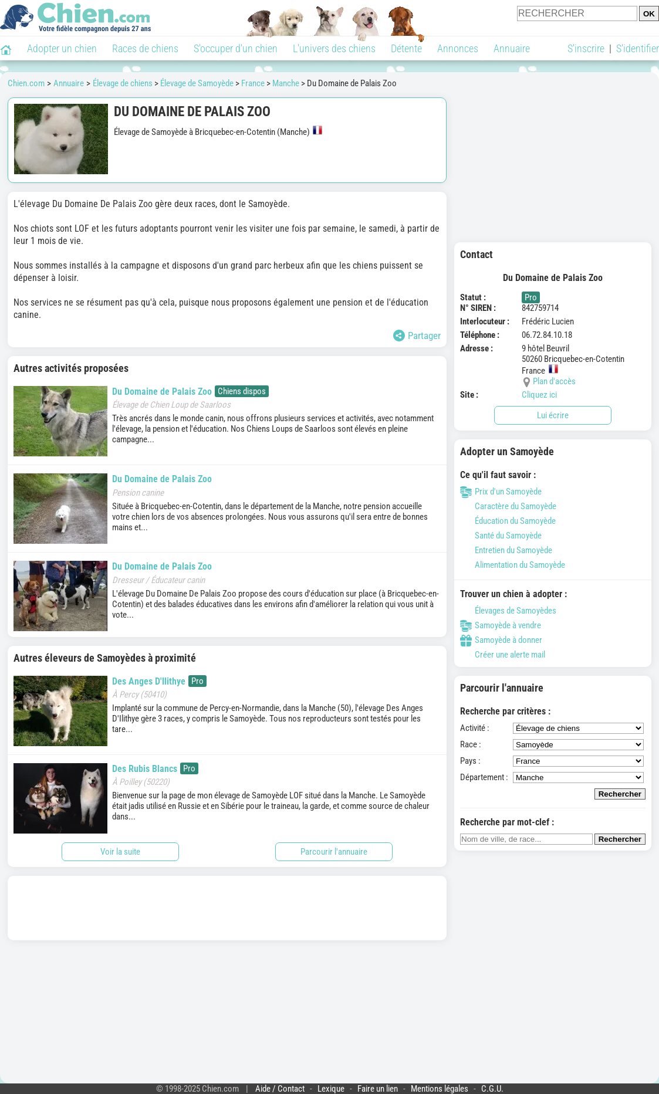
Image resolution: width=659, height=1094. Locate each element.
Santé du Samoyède (501, 535)
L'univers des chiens (334, 48)
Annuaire (512, 48)
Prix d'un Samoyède (501, 491)
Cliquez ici (539, 394)
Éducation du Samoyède (508, 521)
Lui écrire (553, 415)
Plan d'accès (554, 381)
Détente (406, 48)
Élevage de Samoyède (197, 83)
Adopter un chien (62, 48)
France (253, 83)
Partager (417, 335)
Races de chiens (145, 48)
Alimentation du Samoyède (512, 565)
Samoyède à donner (501, 640)
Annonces (457, 48)
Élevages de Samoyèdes (508, 610)
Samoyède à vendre (500, 625)
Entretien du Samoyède (506, 550)
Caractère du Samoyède (508, 506)
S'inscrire (585, 48)
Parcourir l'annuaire (333, 851)
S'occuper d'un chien (236, 48)
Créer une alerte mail (502, 654)
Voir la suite (120, 851)
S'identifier (637, 48)
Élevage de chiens (123, 83)
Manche (285, 83)
